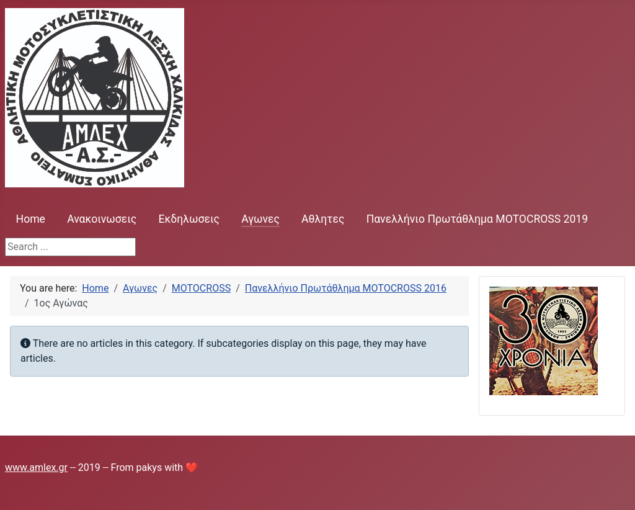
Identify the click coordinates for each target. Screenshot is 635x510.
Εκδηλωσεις (188, 219)
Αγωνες (260, 219)
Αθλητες (322, 219)
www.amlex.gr (36, 467)
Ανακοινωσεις (101, 219)
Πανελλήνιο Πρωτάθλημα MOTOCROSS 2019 (477, 219)
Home (30, 219)
